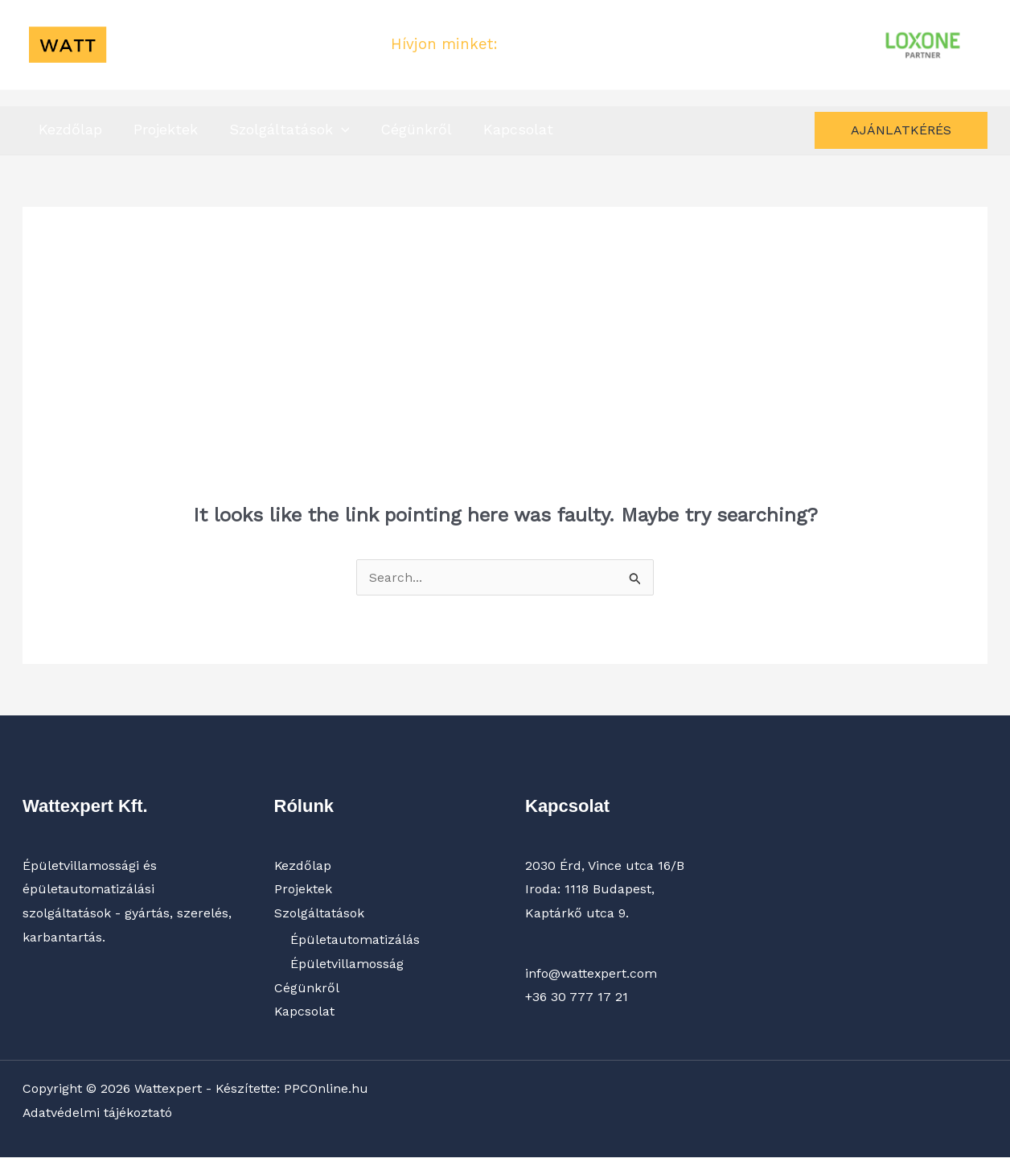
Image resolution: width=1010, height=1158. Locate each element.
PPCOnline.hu (326, 1089)
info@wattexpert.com (591, 973)
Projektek (161, 129)
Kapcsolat (508, 129)
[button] (334, 127)
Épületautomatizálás (355, 940)
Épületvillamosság (347, 963)
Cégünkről (408, 129)
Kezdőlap (69, 129)
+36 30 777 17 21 (561, 44)
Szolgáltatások (283, 129)
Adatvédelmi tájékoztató (98, 1112)
